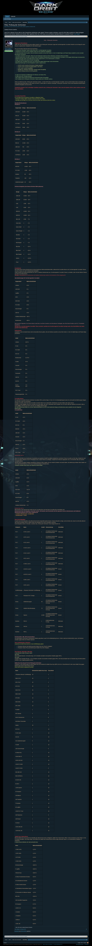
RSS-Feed (87, 942)
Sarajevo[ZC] (17, 931)
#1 (86, 929)
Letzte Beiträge (7, 18)
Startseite (85, 942)
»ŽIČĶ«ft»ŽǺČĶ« (24, 931)
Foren (7, 16)
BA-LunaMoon (23, 26)
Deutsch (5, 942)
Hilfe (82, 942)
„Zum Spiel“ (77, 34)
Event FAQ (15, 26)
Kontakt (79, 942)
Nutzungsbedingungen (80, 944)
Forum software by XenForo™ (32, 944)
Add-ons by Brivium (53, 944)
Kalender (13, 16)
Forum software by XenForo (13, 944)
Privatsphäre (86, 944)
